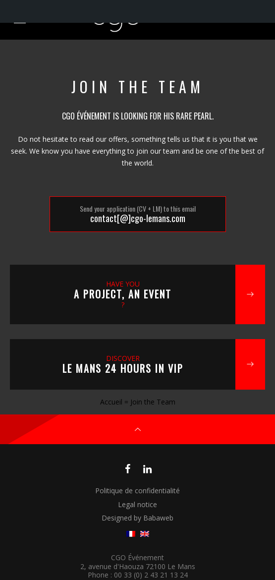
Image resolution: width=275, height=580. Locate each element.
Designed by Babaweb (137, 517)
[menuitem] (131, 534)
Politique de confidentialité (137, 490)
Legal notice (137, 504)
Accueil (111, 401)
